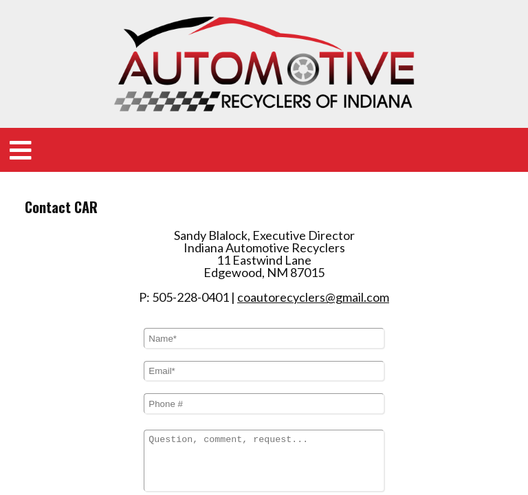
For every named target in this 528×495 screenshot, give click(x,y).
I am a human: (180, 435)
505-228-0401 (190, 221)
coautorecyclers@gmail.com (313, 221)
